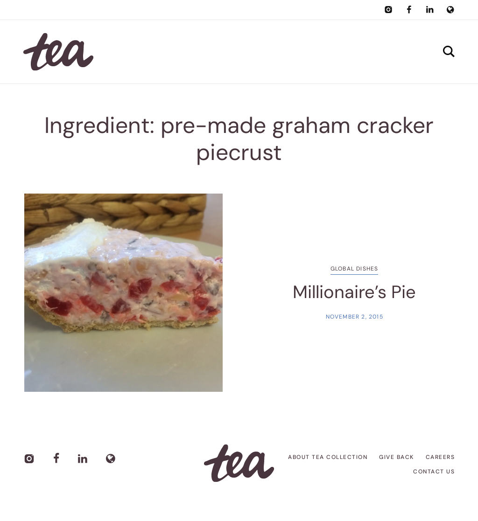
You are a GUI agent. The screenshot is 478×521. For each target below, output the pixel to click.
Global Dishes (354, 268)
